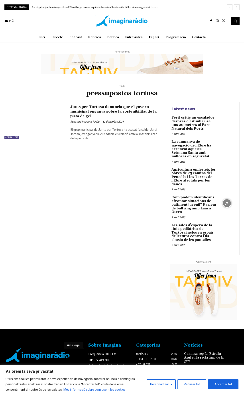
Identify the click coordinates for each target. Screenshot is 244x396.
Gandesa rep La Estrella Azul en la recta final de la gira (202, 347)
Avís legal (73, 336)
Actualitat (11, 137)
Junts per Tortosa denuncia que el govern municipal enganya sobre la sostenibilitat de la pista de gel (109, 111)
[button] (235, 21)
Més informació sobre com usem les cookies (94, 389)
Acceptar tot (223, 384)
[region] (122, 380)
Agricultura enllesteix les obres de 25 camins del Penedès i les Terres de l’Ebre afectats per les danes (192, 171)
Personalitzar (159, 384)
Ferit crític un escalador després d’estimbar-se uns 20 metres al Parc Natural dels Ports (193, 122)
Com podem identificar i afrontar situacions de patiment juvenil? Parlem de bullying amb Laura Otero (192, 197)
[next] (237, 7)
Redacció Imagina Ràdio (84, 121)
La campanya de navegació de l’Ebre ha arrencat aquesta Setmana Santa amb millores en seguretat (91, 7)
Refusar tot (192, 384)
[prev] (229, 7)
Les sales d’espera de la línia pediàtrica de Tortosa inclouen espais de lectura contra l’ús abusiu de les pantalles (193, 224)
